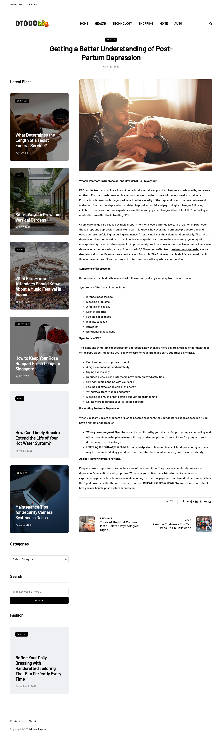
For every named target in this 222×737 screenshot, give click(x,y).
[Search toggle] (209, 23)
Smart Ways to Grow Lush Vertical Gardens (39, 217)
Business (22, 101)
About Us (32, 4)
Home (84, 23)
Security (22, 473)
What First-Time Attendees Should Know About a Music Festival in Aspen (38, 286)
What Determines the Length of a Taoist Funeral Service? (35, 140)
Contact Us (16, 4)
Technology (122, 23)
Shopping (145, 23)
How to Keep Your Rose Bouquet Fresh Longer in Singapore (38, 363)
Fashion (22, 634)
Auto (178, 23)
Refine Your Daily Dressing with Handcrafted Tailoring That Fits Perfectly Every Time (38, 668)
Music (20, 250)
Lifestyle (23, 324)
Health (100, 23)
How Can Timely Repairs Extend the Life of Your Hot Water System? (37, 438)
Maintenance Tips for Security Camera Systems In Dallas (33, 512)
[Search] (39, 591)
